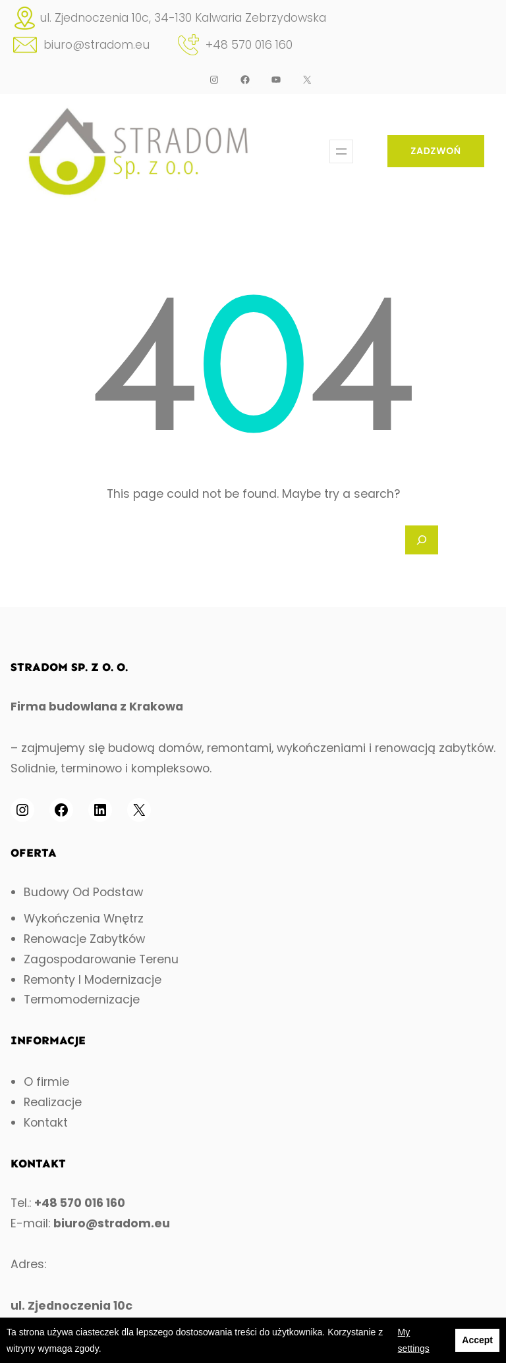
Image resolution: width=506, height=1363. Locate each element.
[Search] (421, 539)
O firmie (46, 1082)
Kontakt (46, 1123)
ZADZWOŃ (435, 150)
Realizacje (53, 1102)
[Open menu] (341, 151)
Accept (477, 1340)
